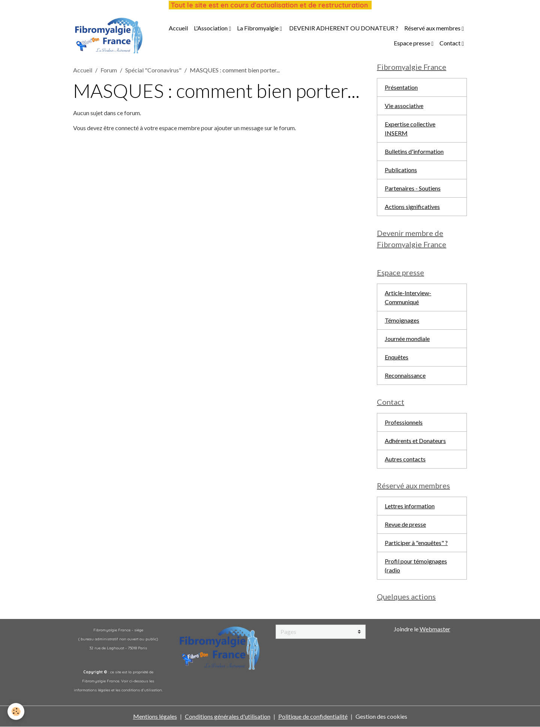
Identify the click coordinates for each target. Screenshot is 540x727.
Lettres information (410, 505)
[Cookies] (16, 711)
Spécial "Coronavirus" (153, 70)
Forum (108, 70)
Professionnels (404, 422)
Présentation (401, 87)
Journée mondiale (407, 338)
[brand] (108, 35)
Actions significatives (412, 206)
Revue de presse (405, 524)
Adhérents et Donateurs (415, 440)
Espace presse (412, 43)
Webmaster (435, 628)
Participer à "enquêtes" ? (416, 542)
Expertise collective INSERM (410, 128)
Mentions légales (155, 716)
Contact (451, 43)
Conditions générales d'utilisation (227, 716)
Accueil (178, 28)
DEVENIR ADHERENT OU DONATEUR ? (343, 28)
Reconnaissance (405, 375)
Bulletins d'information (414, 151)
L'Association (211, 28)
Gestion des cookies (381, 716)
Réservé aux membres (433, 28)
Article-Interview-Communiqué (408, 297)
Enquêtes (396, 356)
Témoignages (402, 320)
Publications (401, 169)
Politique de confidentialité (313, 716)
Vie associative (404, 105)
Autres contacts (405, 459)
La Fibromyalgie (258, 28)
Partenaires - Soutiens (413, 188)
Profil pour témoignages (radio (416, 565)
